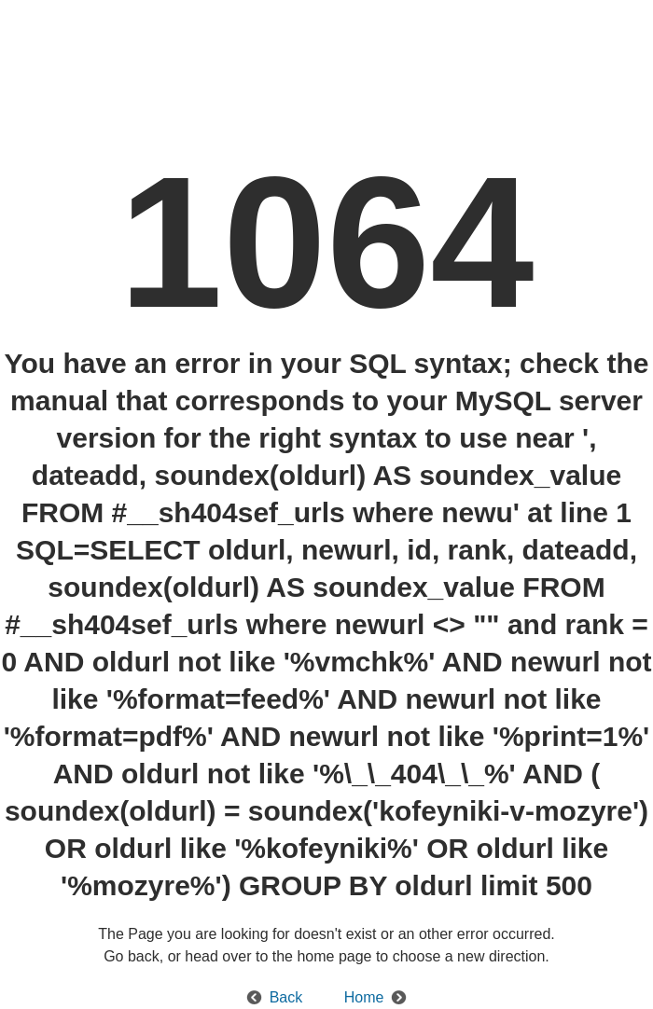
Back (286, 997)
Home (364, 997)
